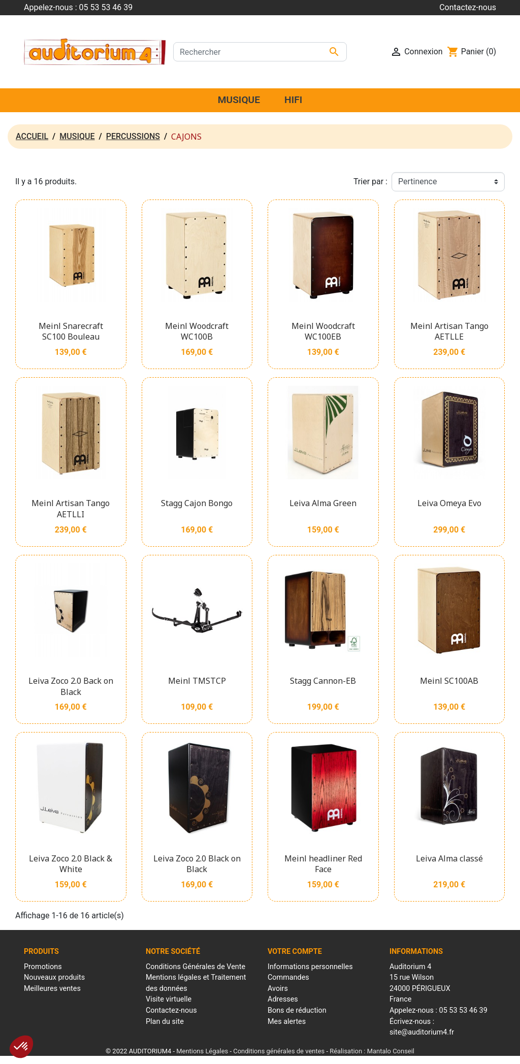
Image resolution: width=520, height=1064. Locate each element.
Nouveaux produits (54, 977)
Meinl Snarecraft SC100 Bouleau (71, 331)
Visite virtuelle (168, 999)
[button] (21, 1047)
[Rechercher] (260, 51)
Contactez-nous (467, 7)
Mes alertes (287, 1021)
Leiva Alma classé (449, 858)
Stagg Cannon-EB (323, 680)
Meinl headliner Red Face (323, 864)
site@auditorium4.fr (421, 1032)
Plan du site (165, 1021)
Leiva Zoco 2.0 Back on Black (70, 686)
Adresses (283, 999)
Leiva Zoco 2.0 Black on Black (197, 864)
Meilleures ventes (52, 988)
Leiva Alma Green (322, 503)
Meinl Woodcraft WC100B (197, 331)
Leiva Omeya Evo (449, 503)
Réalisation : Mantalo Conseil (372, 1051)
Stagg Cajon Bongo (197, 503)
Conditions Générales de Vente (195, 966)
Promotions (43, 966)
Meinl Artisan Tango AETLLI (70, 508)
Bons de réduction (297, 1010)
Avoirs (278, 988)
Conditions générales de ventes (278, 1051)
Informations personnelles (310, 966)
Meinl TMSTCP (197, 680)
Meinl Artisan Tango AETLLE (449, 331)
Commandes (288, 977)
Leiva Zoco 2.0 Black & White (70, 864)
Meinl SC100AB (449, 680)
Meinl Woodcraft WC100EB (323, 331)
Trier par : (370, 181)
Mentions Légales (202, 1051)
